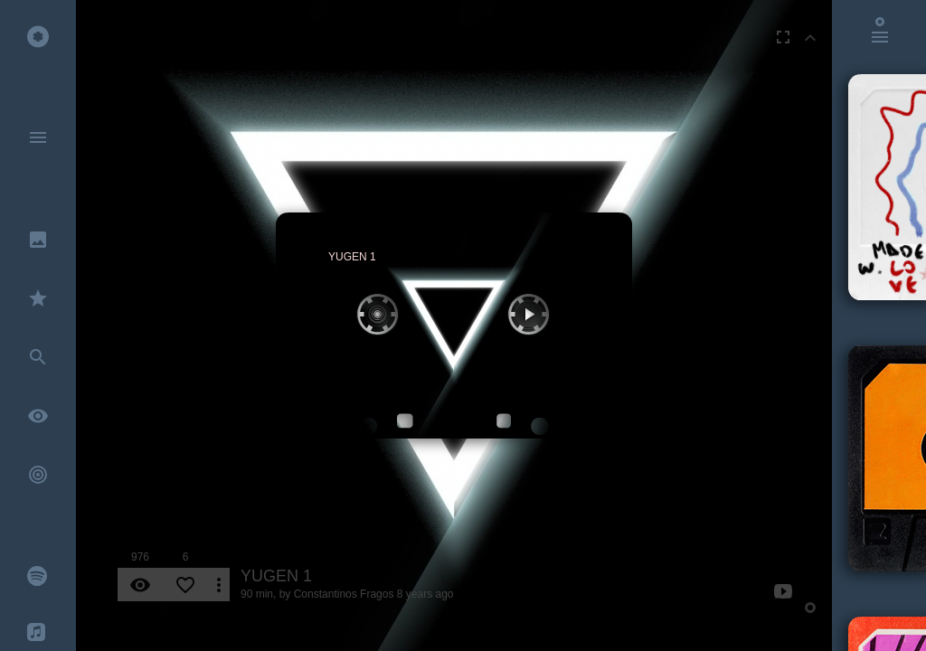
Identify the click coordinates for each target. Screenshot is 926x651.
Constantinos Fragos (344, 594)
